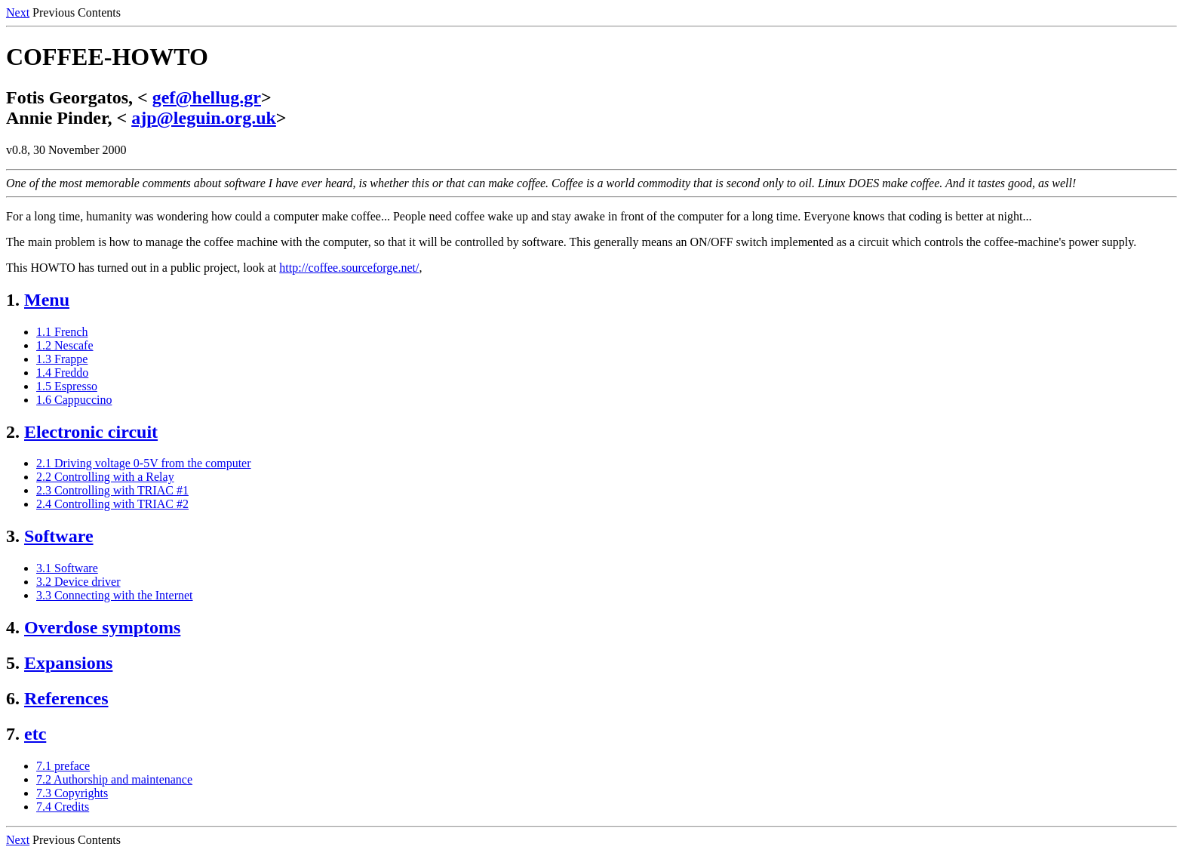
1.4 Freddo (62, 372)
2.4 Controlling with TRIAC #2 (112, 503)
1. (13, 299)
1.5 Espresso (66, 386)
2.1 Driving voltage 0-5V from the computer (143, 463)
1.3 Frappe (62, 359)
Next (17, 12)
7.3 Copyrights (72, 793)
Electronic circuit (91, 432)
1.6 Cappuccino (74, 399)
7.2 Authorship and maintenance (114, 779)
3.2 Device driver (78, 581)
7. (13, 734)
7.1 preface (63, 765)
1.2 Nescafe (65, 345)
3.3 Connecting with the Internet (114, 595)
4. (13, 627)
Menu (46, 299)
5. (13, 663)
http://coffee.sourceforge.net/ (349, 267)
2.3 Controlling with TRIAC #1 (112, 490)
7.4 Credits (62, 806)
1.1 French (62, 331)
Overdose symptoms (102, 627)
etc (35, 734)
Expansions (68, 663)
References (66, 698)
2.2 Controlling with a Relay (105, 476)
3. (13, 536)
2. (13, 432)
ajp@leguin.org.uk (203, 118)
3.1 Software (67, 568)
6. (13, 698)
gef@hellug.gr (206, 97)
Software (59, 536)
